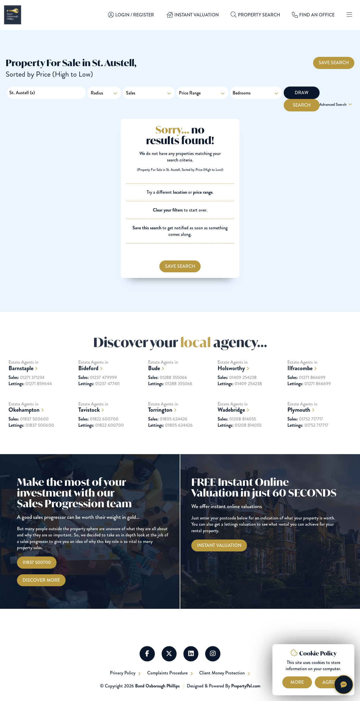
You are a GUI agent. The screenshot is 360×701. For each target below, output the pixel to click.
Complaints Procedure (168, 673)
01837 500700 (37, 562)
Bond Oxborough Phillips (157, 686)
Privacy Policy (122, 673)
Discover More (41, 580)
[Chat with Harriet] (343, 684)
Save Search (334, 62)
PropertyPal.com (245, 686)
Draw (300, 92)
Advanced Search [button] (336, 104)
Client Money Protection (223, 673)
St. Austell (22, 92)
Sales (149, 93)
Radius (97, 93)
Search (336, 92)
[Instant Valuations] (219, 545)
